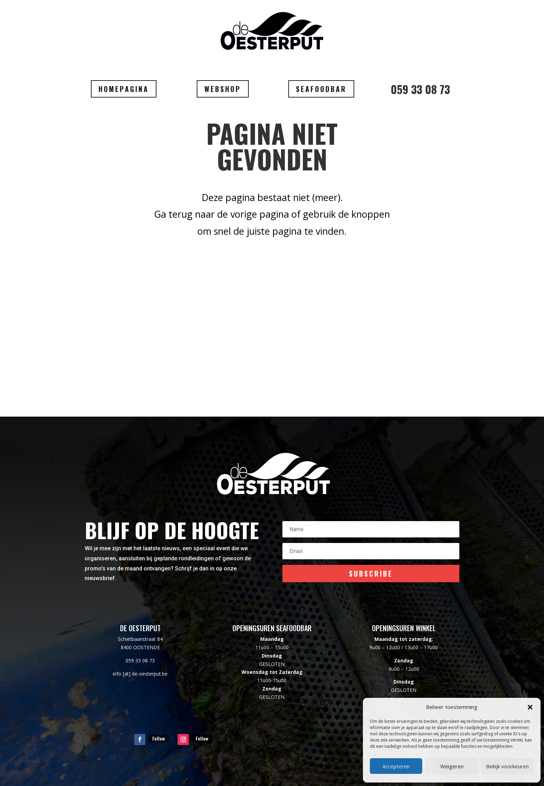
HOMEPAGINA (124, 89)
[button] (530, 707)
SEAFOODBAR (321, 89)
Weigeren (452, 766)
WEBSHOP (222, 89)
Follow (158, 738)
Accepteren (396, 766)
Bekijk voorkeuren (507, 766)
